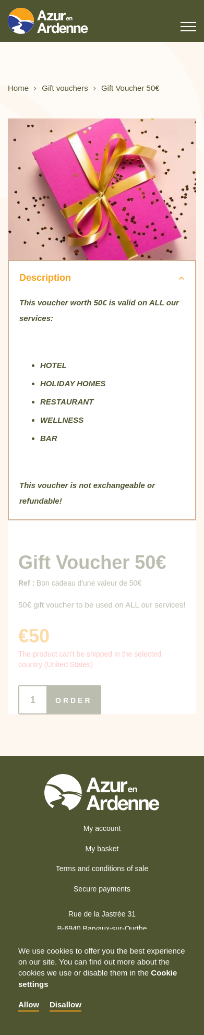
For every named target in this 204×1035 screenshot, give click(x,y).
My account (102, 828)
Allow (28, 1004)
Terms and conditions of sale (102, 868)
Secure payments (102, 889)
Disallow (65, 1004)
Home (18, 88)
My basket (102, 848)
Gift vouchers (65, 88)
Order (73, 704)
